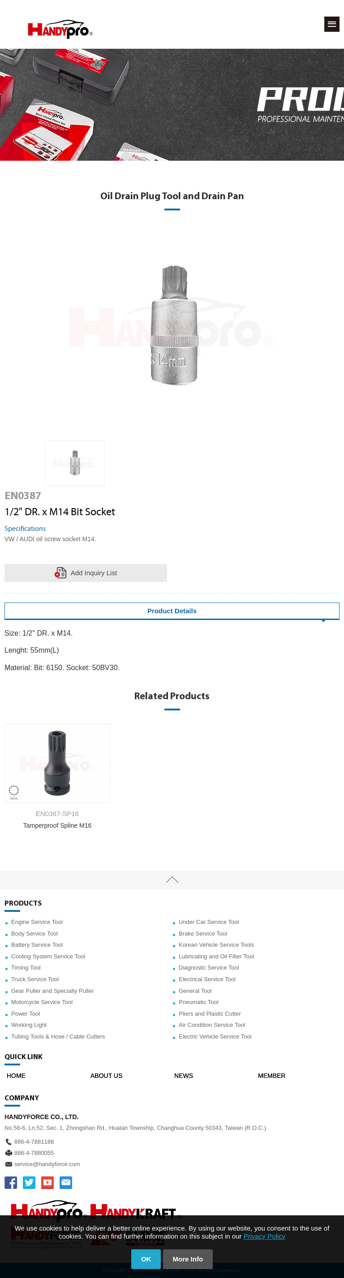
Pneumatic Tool (199, 1002)
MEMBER (271, 1075)
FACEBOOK (10, 1182)
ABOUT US (106, 1075)
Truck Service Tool (35, 979)
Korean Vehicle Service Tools (216, 944)
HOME (16, 1075)
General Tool (195, 990)
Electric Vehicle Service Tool (215, 1036)
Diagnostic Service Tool (209, 967)
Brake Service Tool (203, 933)
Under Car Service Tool (209, 922)
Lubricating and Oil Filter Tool (216, 956)
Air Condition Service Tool (212, 1025)
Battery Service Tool (37, 944)
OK (146, 1259)
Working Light (29, 1025)
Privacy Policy (264, 1236)
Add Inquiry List (94, 573)
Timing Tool (26, 967)
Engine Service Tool (37, 922)
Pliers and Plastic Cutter (210, 1013)
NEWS (183, 1075)
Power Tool (25, 1013)
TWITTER (29, 1182)
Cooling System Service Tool (48, 956)
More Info (188, 1259)
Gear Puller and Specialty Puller (52, 990)
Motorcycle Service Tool (42, 1002)
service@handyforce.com (47, 1164)
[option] (74, 463)
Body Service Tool (34, 933)
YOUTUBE (47, 1182)
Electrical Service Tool (207, 979)
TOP (172, 880)
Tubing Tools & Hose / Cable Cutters (58, 1036)
